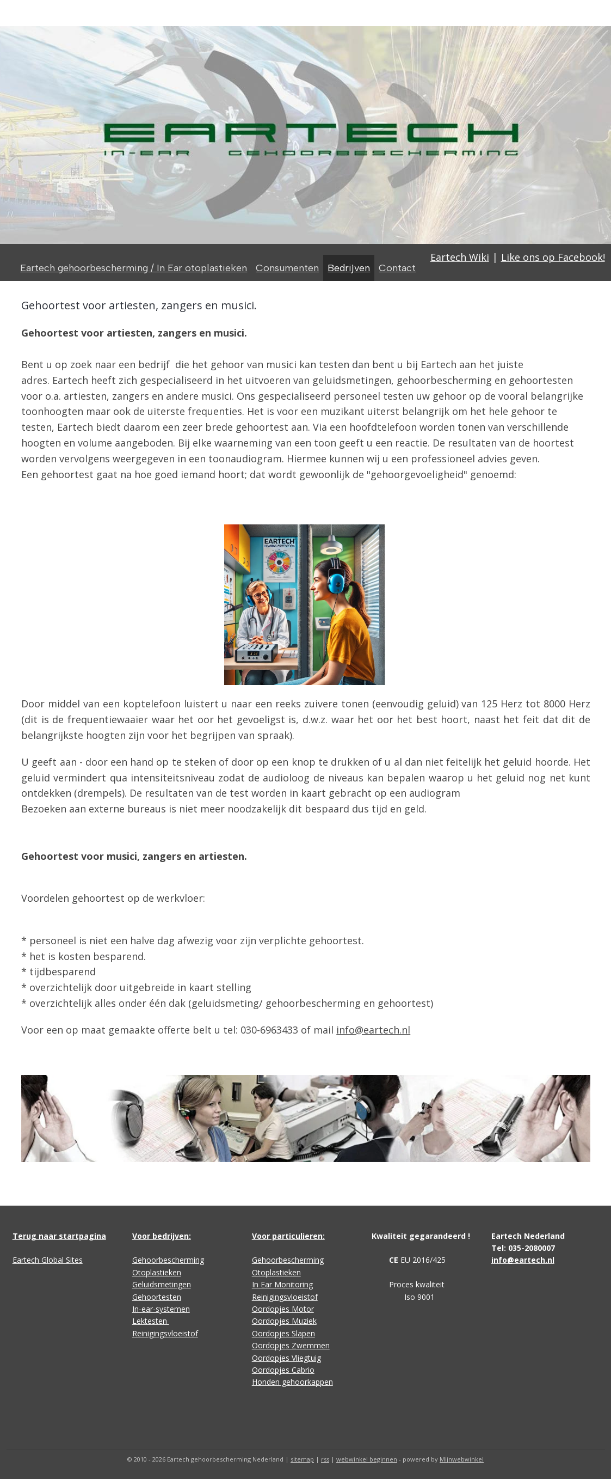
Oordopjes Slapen (283, 1333)
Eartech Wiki (459, 257)
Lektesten (150, 1321)
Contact (397, 268)
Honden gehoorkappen (292, 1382)
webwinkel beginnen (366, 1459)
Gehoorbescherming (168, 1260)
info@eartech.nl (373, 1029)
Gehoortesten (156, 1297)
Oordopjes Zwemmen (291, 1345)
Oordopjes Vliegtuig (286, 1358)
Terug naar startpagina (59, 1236)
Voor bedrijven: (161, 1236)
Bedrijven (349, 268)
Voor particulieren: (288, 1236)
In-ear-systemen (161, 1309)
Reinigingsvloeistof (165, 1333)
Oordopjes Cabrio (283, 1370)
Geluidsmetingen (161, 1284)
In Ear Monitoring (282, 1284)
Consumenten (287, 268)
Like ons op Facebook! (553, 257)
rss (325, 1459)
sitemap (302, 1459)
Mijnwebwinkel (462, 1459)
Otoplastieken (156, 1272)
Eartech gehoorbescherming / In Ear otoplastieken (133, 268)
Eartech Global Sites (48, 1260)
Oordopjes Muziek (284, 1321)
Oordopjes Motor (283, 1309)
